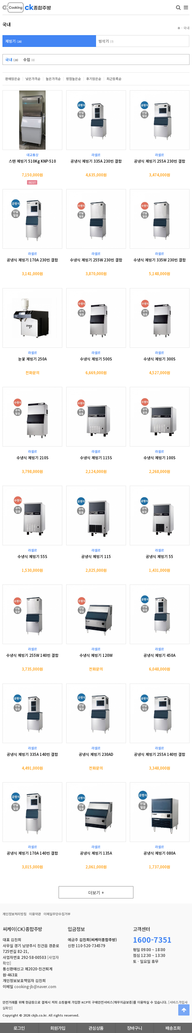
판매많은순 (12, 79)
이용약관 (35, 914)
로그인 (19, 1028)
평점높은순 (73, 79)
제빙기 (13, 41)
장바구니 (134, 1028)
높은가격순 (53, 79)
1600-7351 (152, 939)
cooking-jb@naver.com (35, 986)
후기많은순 (93, 79)
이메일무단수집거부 (57, 914)
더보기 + (96, 892)
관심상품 (96, 1028)
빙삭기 (106, 41)
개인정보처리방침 (14, 914)
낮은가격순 (33, 79)
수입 (29, 59)
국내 (11, 59)
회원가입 (57, 1028)
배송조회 (173, 1028)
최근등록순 (114, 79)
